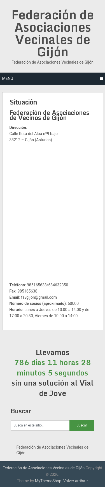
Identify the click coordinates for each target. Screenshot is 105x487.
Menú (7, 78)
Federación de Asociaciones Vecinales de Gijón (52, 33)
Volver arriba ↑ (75, 481)
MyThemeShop (48, 481)
